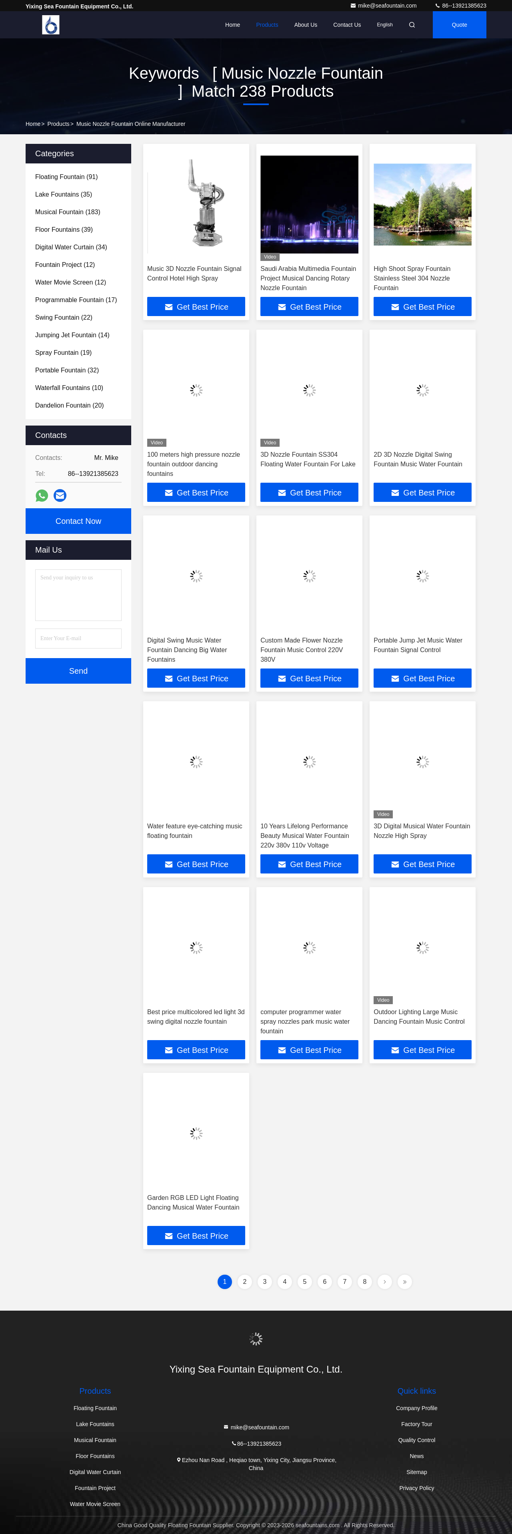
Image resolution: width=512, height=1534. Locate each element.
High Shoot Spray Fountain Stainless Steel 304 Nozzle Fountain (412, 278)
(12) (65, 264)
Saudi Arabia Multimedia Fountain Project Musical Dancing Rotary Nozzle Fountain (308, 278)
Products (267, 25)
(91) (66, 176)
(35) (63, 194)
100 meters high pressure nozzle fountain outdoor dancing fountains (193, 464)
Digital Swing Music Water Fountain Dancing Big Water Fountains (187, 650)
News (417, 1456)
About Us (306, 25)
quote (459, 25)
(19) (63, 352)
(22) (63, 317)
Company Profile (417, 1408)
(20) (69, 405)
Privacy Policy (416, 1488)
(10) (69, 387)
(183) (67, 212)
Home (232, 25)
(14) (72, 335)
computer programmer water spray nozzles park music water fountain (305, 1022)
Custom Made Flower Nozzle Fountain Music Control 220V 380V (301, 650)
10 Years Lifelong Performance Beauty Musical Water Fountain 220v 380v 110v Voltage (304, 836)
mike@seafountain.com (384, 5)
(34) (71, 247)
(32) (67, 370)
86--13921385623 (460, 5)
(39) (64, 229)
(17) (76, 299)
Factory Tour (416, 1424)
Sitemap (416, 1472)
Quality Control (417, 1440)
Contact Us (347, 25)
